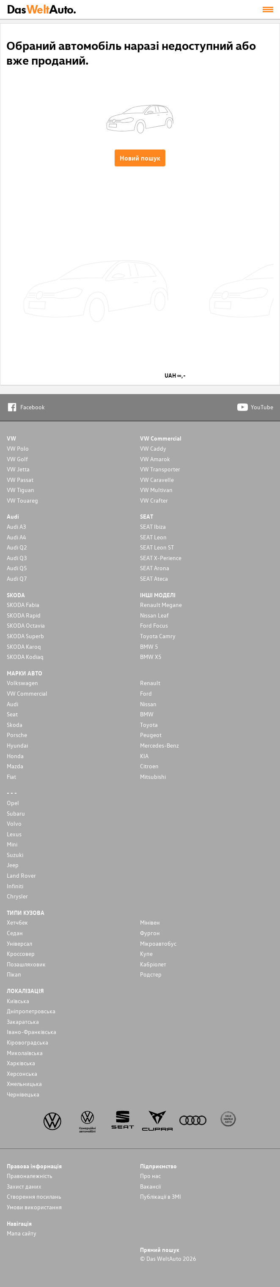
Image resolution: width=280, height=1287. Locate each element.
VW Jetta (18, 469)
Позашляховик (26, 964)
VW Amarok (155, 459)
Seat (12, 714)
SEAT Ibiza (153, 526)
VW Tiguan (20, 490)
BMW (147, 714)
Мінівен (150, 922)
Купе (146, 954)
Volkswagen (22, 683)
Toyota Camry (158, 636)
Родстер (151, 974)
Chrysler (17, 896)
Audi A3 (16, 526)
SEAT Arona (154, 568)
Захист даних (24, 1186)
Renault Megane (161, 605)
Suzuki (15, 855)
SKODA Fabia (23, 605)
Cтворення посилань (34, 1196)
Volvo (14, 823)
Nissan (148, 704)
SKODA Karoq (24, 646)
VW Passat (20, 480)
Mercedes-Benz (159, 745)
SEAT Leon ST (157, 547)
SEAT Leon (153, 537)
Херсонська (22, 1073)
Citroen (149, 766)
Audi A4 (16, 537)
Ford (146, 693)
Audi (12, 704)
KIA (144, 756)
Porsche (17, 735)
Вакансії (150, 1186)
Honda (15, 756)
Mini (12, 844)
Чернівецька (23, 1094)
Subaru (16, 813)
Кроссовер (21, 954)
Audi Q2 (17, 547)
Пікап (14, 974)
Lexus (14, 834)
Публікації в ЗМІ (160, 1196)
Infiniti (15, 886)
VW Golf (17, 459)
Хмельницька (24, 1084)
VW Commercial (27, 693)
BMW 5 (149, 646)
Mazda (15, 766)
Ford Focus (154, 625)
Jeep (13, 865)
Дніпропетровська (31, 1011)
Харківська (21, 1063)
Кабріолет (153, 964)
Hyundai (17, 745)
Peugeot (151, 735)
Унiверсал (19, 943)
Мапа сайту (21, 1233)
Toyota (149, 725)
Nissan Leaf (154, 615)
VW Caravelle (157, 480)
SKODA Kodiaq (25, 657)
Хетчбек (17, 922)
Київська (18, 1001)
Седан (15, 933)
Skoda (14, 725)
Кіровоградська (27, 1042)
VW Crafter (154, 500)
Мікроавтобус (158, 943)
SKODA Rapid (24, 615)
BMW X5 (151, 657)
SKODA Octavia (26, 625)
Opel (13, 803)
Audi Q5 (17, 568)
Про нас (150, 1176)
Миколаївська (25, 1053)
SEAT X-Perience (160, 558)
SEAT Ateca (154, 578)
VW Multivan (156, 490)
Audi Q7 (17, 578)
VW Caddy (153, 448)
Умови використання (34, 1207)
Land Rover (21, 875)
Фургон (150, 933)
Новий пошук (140, 158)
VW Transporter (160, 469)
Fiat (11, 777)
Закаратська (23, 1022)
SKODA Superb (25, 636)
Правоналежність (29, 1176)
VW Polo (18, 448)
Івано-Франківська (31, 1032)
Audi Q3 (17, 558)
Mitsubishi (153, 777)
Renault (150, 683)
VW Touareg (22, 500)
